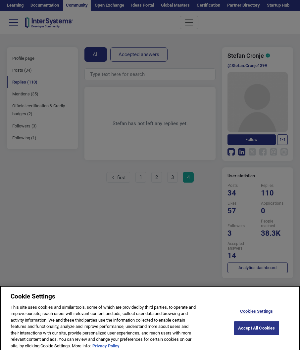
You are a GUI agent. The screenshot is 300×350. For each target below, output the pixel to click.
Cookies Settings (256, 313)
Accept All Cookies (256, 330)
